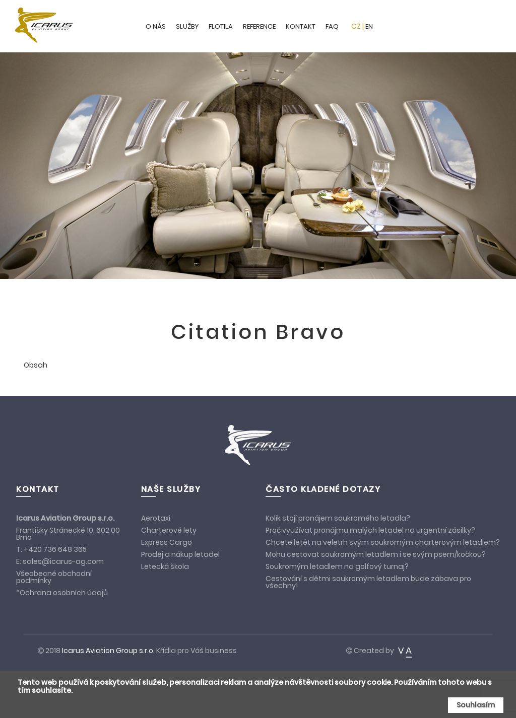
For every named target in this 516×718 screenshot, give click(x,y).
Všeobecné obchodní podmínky (54, 577)
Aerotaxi (155, 518)
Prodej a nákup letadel (180, 554)
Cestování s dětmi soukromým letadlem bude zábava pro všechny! (368, 582)
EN (369, 26)
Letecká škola (165, 566)
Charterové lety (169, 530)
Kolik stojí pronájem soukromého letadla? (338, 518)
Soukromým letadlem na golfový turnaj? (337, 566)
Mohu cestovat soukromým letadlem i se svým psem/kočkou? (376, 554)
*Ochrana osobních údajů (62, 593)
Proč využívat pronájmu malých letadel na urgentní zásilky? (370, 530)
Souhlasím (476, 705)
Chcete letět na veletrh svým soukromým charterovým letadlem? (383, 542)
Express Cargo (166, 542)
